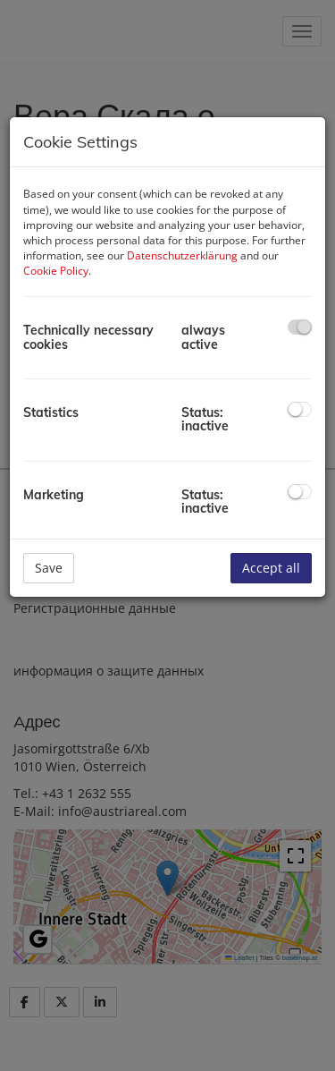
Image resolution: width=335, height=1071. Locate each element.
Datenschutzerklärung (182, 255)
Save (49, 567)
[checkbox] (300, 327)
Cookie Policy (55, 270)
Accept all (271, 567)
